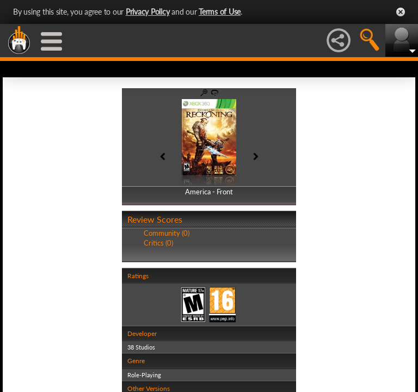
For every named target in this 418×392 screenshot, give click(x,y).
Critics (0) (158, 242)
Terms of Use (220, 11)
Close (400, 12)
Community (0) (166, 233)
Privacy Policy (148, 11)
